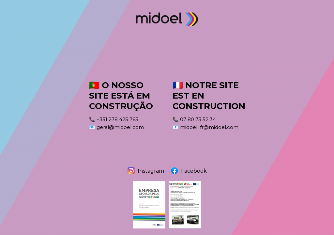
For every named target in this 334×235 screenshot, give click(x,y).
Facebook (189, 171)
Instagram (145, 171)
